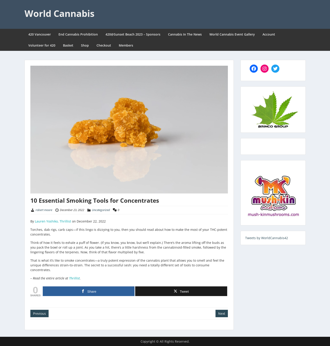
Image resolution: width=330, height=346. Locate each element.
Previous (39, 313)
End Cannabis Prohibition (78, 34)
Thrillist (74, 278)
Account (269, 34)
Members (126, 45)
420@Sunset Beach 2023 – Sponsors (133, 34)
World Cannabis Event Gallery (232, 34)
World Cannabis (59, 13)
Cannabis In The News (185, 34)
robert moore (44, 210)
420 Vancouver (39, 34)
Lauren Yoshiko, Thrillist (53, 221)
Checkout (104, 45)
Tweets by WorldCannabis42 (266, 238)
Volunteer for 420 (41, 45)
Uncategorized (101, 210)
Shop (85, 45)
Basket (68, 45)
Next (221, 313)
